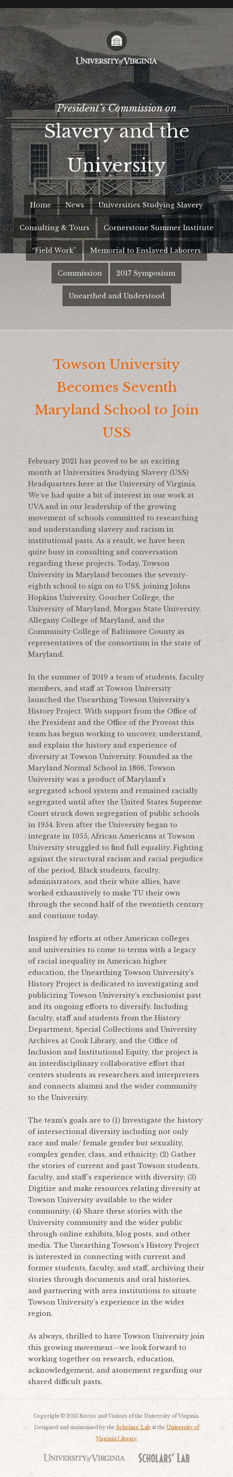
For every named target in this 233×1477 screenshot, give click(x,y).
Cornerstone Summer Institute (158, 228)
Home (40, 205)
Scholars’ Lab (133, 1427)
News (74, 205)
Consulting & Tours (54, 228)
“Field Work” (54, 250)
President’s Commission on (116, 142)
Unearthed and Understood (117, 296)
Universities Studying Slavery (150, 205)
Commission (80, 273)
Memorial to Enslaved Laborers (145, 250)
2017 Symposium (145, 273)
